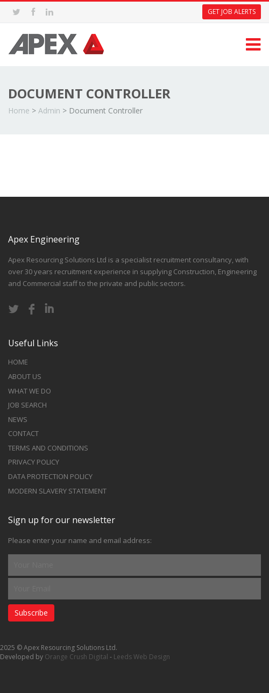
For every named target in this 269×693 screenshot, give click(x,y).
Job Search (27, 405)
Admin (49, 110)
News (17, 419)
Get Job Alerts (232, 11)
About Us (24, 376)
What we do (29, 391)
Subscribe (31, 613)
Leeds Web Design (142, 656)
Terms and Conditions (48, 448)
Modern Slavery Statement (57, 491)
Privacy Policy (33, 462)
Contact (23, 433)
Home (19, 110)
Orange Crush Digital (76, 656)
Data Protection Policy (50, 476)
